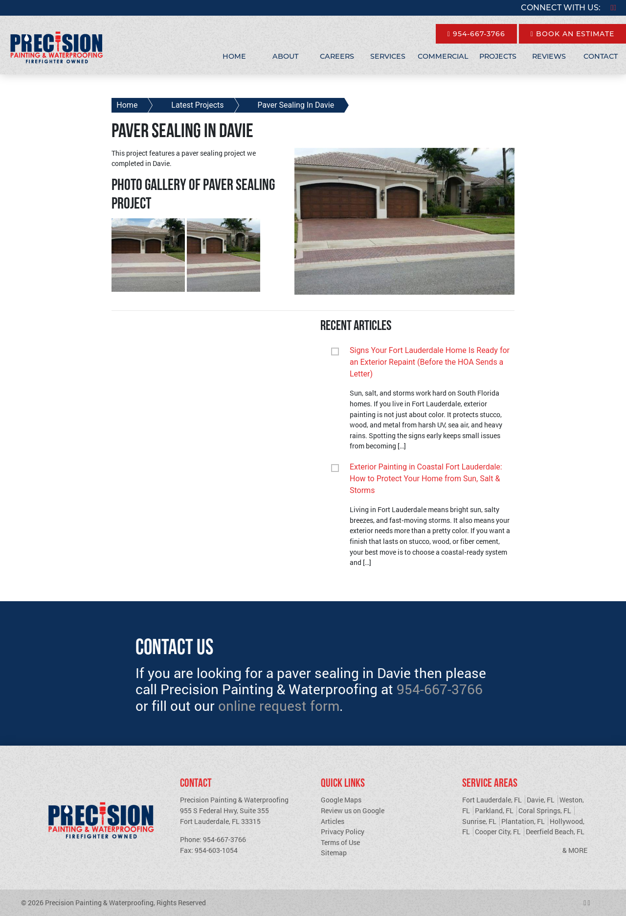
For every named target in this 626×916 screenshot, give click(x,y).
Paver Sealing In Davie (296, 105)
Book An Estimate (572, 33)
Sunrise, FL (479, 821)
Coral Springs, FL (544, 810)
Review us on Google (352, 810)
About (285, 56)
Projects (497, 56)
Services (387, 56)
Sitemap (334, 852)
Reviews (549, 56)
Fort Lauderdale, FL (492, 799)
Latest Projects (197, 105)
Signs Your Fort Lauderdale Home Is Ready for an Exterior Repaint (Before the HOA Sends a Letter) (430, 362)
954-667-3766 (476, 33)
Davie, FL (541, 799)
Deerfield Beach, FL (555, 831)
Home (234, 56)
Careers (337, 56)
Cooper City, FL (498, 831)
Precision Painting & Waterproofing (99, 902)
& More (574, 850)
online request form (278, 706)
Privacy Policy (342, 831)
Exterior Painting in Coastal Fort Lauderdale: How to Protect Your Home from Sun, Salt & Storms (426, 478)
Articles (332, 821)
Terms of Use (340, 842)
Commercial (443, 56)
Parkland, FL (494, 810)
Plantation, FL (523, 821)
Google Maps (341, 799)
